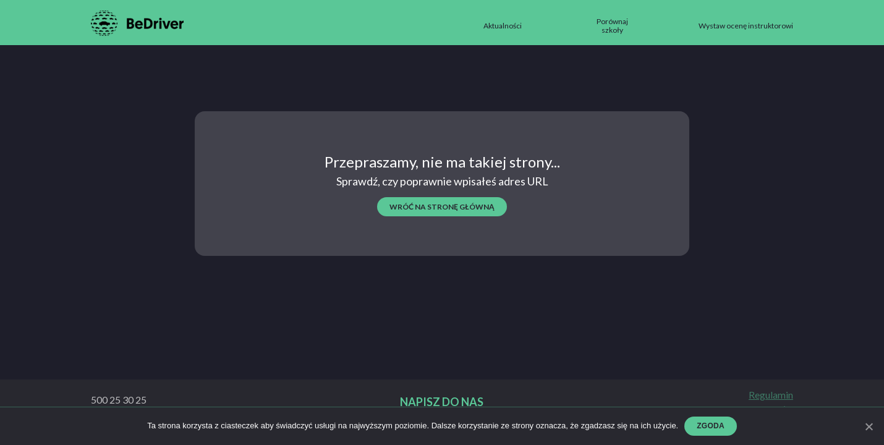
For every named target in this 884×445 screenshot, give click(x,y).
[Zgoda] (868, 426)
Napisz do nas (441, 402)
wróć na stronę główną (442, 206)
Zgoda (711, 426)
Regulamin (771, 394)
